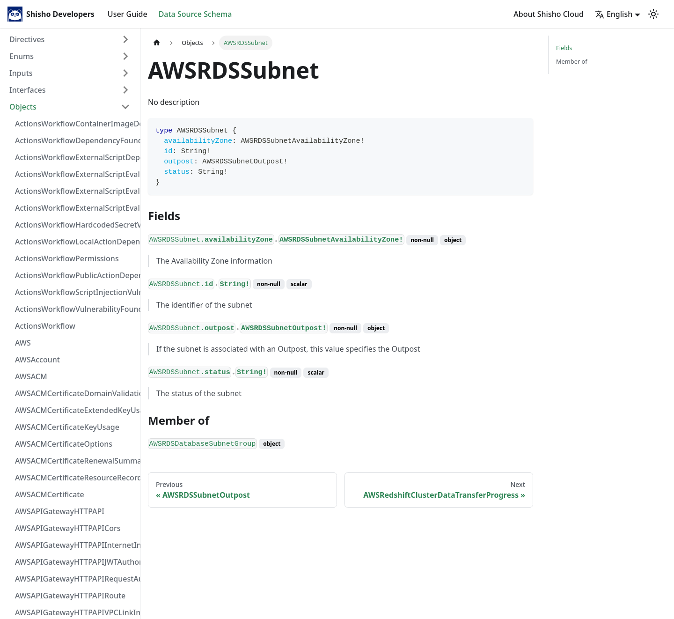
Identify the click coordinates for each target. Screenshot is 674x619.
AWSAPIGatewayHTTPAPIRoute (70, 595)
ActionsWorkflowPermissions (67, 258)
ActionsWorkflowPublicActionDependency (75, 275)
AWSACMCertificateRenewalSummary (75, 461)
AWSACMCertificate (49, 494)
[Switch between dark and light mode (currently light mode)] (653, 14)
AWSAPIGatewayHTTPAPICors (68, 528)
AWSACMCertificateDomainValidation (75, 393)
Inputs (21, 73)
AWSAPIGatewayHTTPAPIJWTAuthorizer (75, 562)
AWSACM (31, 376)
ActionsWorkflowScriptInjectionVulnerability (75, 292)
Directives (26, 39)
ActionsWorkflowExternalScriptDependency (75, 157)
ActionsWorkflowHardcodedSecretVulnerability (75, 225)
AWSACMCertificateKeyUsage (67, 427)
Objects (23, 107)
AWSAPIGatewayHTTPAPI (59, 511)
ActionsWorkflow (45, 326)
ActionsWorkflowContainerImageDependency (75, 123)
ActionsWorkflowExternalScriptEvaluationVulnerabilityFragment (75, 174)
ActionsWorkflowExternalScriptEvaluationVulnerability (75, 208)
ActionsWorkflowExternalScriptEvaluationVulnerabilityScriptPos (75, 191)
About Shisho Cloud (548, 14)
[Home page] (157, 43)
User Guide (127, 14)
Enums (21, 56)
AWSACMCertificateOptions (63, 444)
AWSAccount (37, 359)
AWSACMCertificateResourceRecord (75, 477)
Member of (571, 61)
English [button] (613, 14)
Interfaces (27, 90)
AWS (23, 343)
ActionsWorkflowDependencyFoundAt (75, 140)
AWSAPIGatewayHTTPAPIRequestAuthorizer (75, 579)
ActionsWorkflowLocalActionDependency (75, 241)
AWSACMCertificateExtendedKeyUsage (75, 410)
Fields (564, 48)
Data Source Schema (195, 14)
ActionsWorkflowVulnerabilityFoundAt (75, 309)
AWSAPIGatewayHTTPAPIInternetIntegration (75, 545)
